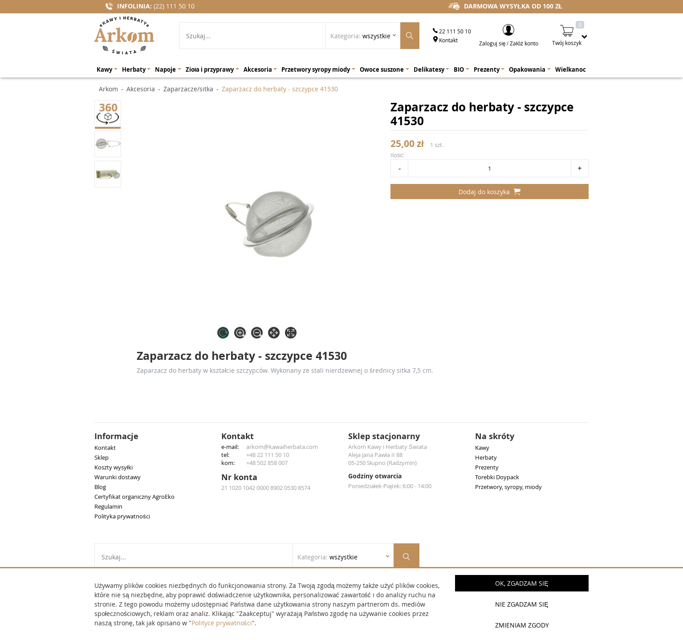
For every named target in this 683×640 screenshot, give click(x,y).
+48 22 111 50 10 (267, 455)
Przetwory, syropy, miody (508, 487)
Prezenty (487, 467)
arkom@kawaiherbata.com (282, 447)
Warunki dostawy (117, 477)
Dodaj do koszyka (489, 192)
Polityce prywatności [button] (221, 623)
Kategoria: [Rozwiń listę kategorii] (360, 36)
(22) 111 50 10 (174, 6)
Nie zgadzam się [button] (521, 604)
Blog (100, 487)
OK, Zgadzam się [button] (521, 583)
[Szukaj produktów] (409, 35)
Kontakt (445, 40)
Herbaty (486, 457)
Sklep (101, 457)
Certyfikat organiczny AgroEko (134, 497)
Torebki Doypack (497, 477)
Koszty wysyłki (113, 467)
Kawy (482, 448)
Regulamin (108, 506)
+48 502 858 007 (267, 463)
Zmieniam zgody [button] (522, 625)
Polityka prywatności (122, 516)
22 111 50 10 (452, 31)
